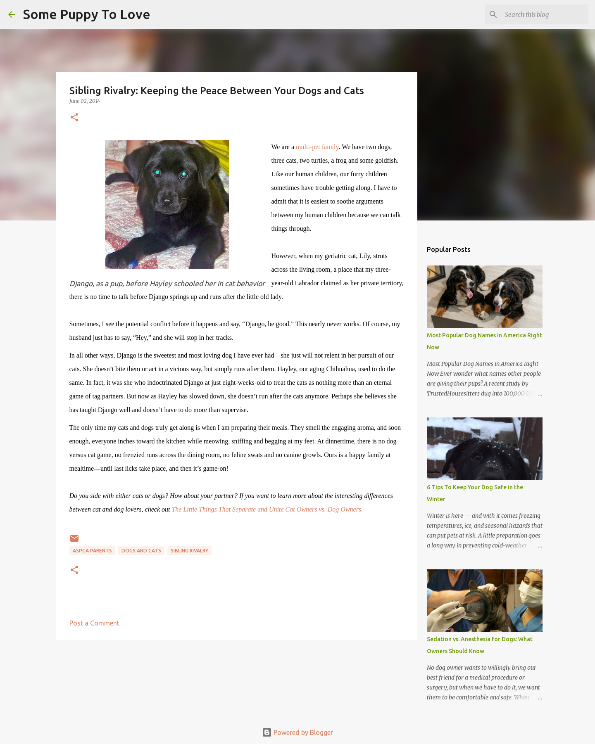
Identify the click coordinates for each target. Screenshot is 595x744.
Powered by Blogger (297, 732)
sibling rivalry (189, 550)
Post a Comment (94, 623)
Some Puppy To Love (86, 14)
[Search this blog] (545, 14)
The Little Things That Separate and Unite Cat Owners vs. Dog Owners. (267, 509)
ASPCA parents (92, 550)
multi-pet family (317, 146)
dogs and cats (141, 550)
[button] (74, 117)
